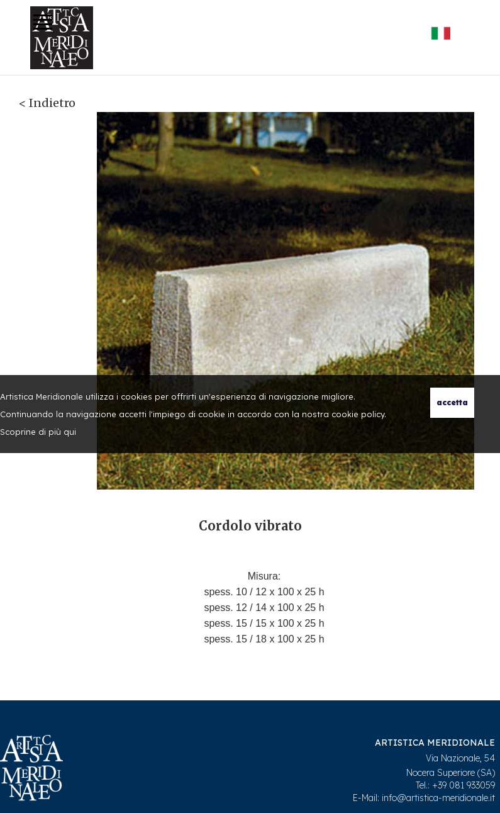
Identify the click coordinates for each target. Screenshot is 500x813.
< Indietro (47, 103)
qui (70, 432)
